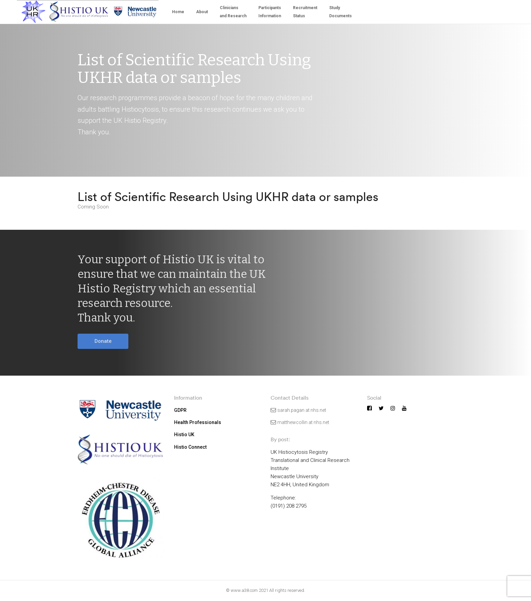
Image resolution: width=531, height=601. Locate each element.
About (202, 11)
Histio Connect (190, 447)
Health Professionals (197, 422)
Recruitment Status (305, 11)
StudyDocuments (340, 11)
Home (178, 11)
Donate (103, 341)
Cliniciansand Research (233, 11)
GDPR (180, 410)
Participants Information (269, 11)
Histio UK (184, 434)
